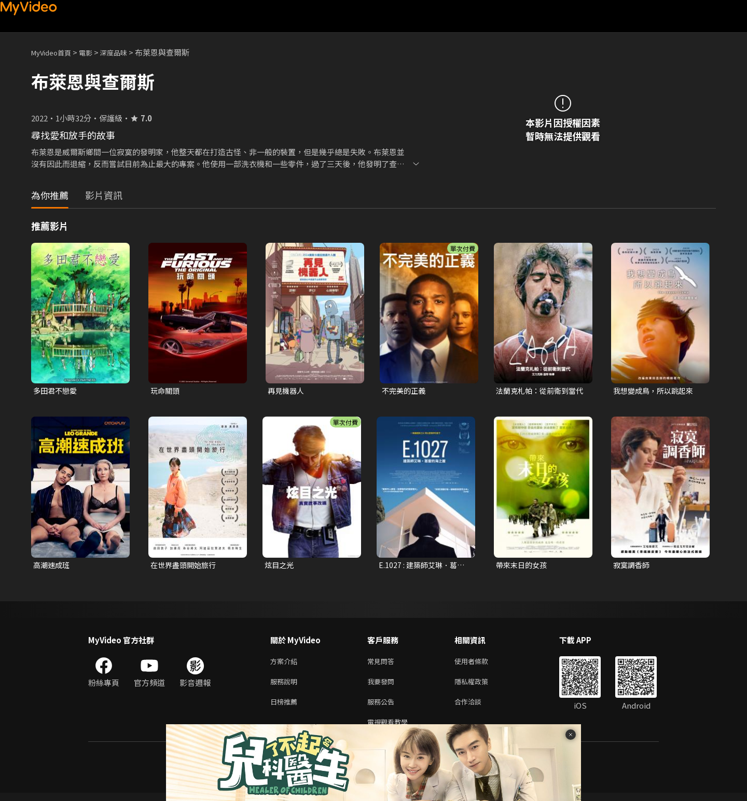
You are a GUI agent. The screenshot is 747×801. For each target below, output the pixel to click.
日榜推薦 (285, 707)
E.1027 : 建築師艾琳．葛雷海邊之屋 (423, 566)
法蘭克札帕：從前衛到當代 (539, 391)
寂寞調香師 (632, 566)
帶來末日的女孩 (523, 566)
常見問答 (382, 663)
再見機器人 (287, 390)
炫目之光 (280, 566)
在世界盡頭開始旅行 (185, 566)
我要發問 (382, 685)
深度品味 (125, 52)
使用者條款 (480, 663)
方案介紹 (285, 663)
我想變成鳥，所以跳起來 (656, 390)
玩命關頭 (166, 390)
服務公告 (382, 707)
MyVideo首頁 (54, 52)
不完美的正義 (405, 390)
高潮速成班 (52, 566)
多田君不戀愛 (56, 390)
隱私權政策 (480, 685)
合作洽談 (476, 707)
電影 (94, 52)
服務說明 (285, 685)
